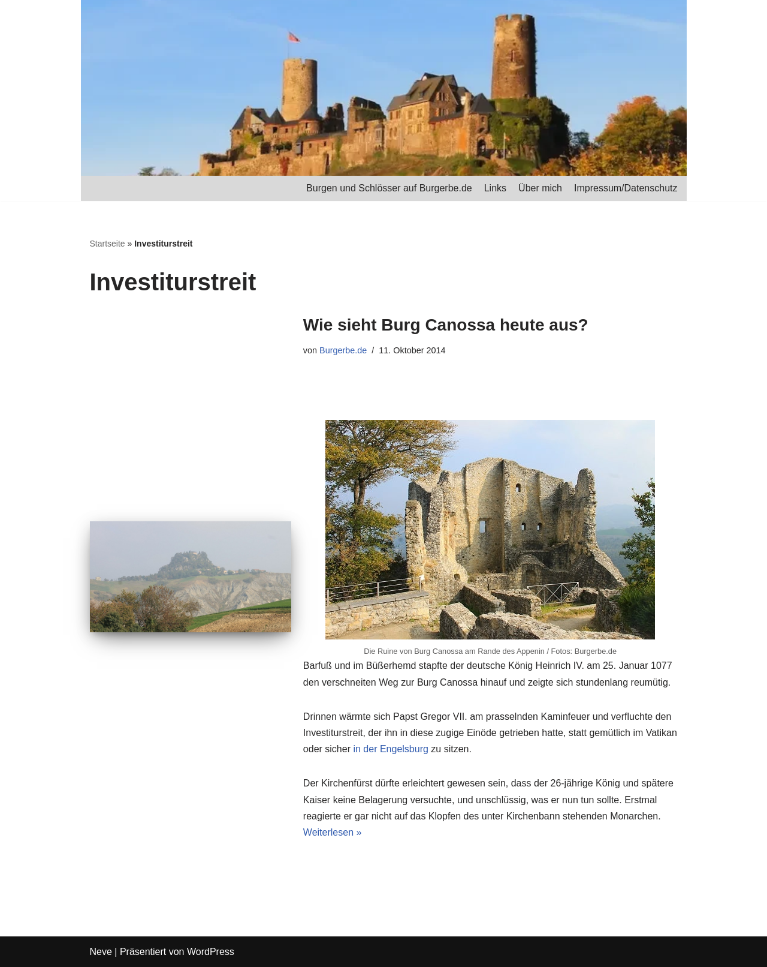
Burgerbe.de (343, 350)
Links (495, 188)
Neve (101, 952)
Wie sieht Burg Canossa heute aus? (445, 325)
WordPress (210, 952)
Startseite (107, 243)
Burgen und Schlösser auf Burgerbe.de (389, 188)
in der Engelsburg (390, 749)
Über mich (540, 188)
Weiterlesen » (332, 832)
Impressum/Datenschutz (626, 188)
